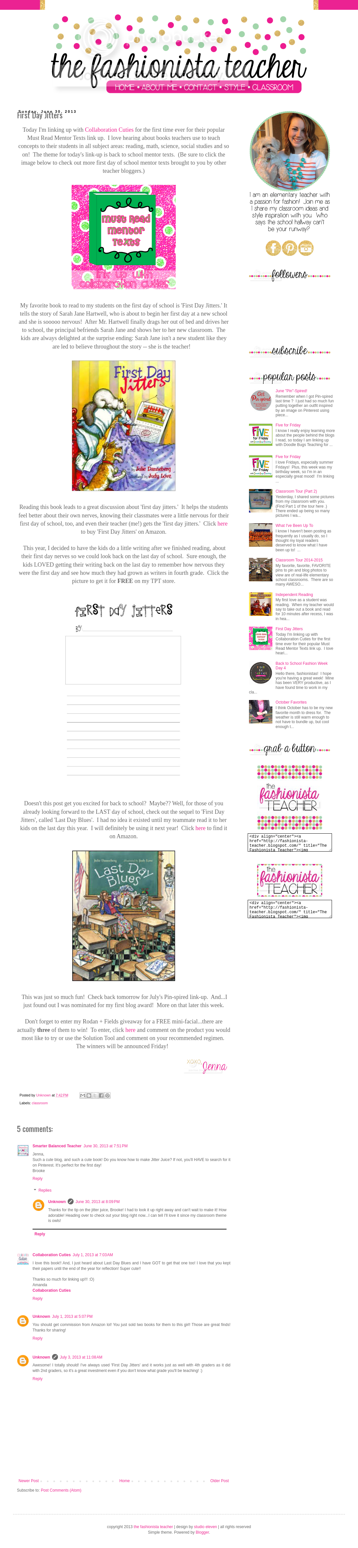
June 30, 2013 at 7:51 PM (106, 1146)
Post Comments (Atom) (61, 1490)
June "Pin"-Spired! (291, 391)
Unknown (57, 1201)
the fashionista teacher (153, 1527)
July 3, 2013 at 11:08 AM (81, 1357)
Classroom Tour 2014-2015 (299, 560)
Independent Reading (294, 594)
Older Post (219, 1481)
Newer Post (29, 1481)
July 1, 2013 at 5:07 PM (72, 1316)
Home (124, 1481)
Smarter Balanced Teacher (57, 1146)
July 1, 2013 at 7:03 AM (93, 1255)
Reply (38, 1178)
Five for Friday (288, 425)
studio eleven (205, 1527)
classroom (40, 1103)
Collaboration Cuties (109, 130)
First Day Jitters (289, 629)
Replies (44, 1190)
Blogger (202, 1532)
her (199, 828)
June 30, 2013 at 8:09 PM (98, 1201)
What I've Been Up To (294, 525)
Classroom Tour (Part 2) (296, 491)
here (222, 523)
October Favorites (291, 702)
